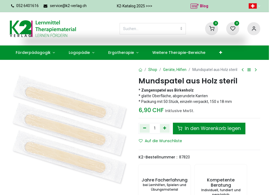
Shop (152, 69)
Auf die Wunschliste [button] (158, 141)
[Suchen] (181, 28)
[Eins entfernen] (145, 128)
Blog (204, 6)
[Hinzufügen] (165, 128)
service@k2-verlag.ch (68, 6)
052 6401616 (27, 6)
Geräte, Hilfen (173, 69)
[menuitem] (32, 53)
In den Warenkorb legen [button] (206, 128)
